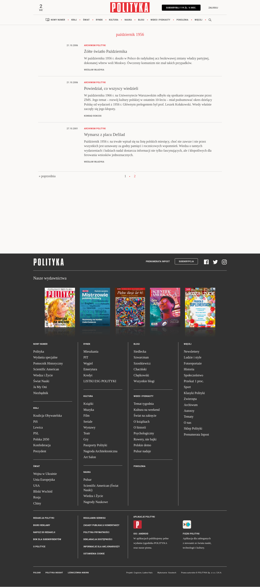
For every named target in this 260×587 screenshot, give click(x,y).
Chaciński (140, 369)
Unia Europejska (44, 480)
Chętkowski (141, 375)
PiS (35, 421)
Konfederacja (42, 445)
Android (144, 534)
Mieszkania (90, 351)
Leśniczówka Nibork (78, 573)
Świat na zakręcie (145, 415)
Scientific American (46, 369)
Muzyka (88, 410)
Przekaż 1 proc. (194, 381)
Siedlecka (140, 351)
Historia (189, 369)
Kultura (114, 20)
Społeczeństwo (193, 375)
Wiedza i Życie (43, 375)
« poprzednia (47, 176)
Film (86, 415)
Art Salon (89, 457)
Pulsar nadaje (142, 451)
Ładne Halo (147, 573)
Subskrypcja (186, 262)
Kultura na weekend (147, 410)
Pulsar (87, 480)
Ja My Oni (40, 387)
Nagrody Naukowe (95, 502)
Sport (187, 387)
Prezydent (39, 451)
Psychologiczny (144, 433)
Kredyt (87, 375)
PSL (36, 433)
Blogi (141, 20)
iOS (135, 534)
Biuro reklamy (41, 525)
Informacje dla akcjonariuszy (101, 547)
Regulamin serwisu (94, 518)
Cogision (137, 573)
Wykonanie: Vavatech (166, 573)
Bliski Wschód (42, 491)
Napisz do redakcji (44, 532)
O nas (187, 422)
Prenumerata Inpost (158, 262)
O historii (140, 427)
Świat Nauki (41, 381)
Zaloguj (213, 8)
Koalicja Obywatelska (47, 415)
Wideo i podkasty (160, 20)
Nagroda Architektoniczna (100, 451)
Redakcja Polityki (43, 518)
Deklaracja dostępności (97, 540)
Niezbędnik (40, 393)
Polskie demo (142, 445)
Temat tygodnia (144, 404)
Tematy (188, 417)
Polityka (38, 351)
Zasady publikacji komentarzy (101, 525)
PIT (85, 357)
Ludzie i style (192, 357)
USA (36, 486)
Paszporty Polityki (95, 445)
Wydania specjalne (45, 357)
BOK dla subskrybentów (47, 540)
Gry (85, 439)
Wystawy (89, 427)
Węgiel (88, 363)
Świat (86, 20)
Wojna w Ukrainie (45, 474)
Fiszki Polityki (191, 534)
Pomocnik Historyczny (48, 363)
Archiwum (191, 405)
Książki (88, 404)
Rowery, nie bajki (145, 439)
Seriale (87, 421)
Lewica (38, 427)
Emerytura (90, 369)
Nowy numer (58, 20)
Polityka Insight (54, 573)
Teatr (86, 433)
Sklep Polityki (193, 428)
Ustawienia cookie (94, 554)
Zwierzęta (190, 399)
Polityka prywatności (96, 532)
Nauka (128, 20)
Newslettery (191, 351)
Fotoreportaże (193, 363)
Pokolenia (182, 20)
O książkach (142, 421)
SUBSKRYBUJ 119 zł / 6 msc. (181, 8)
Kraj (74, 20)
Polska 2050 (41, 439)
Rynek (99, 20)
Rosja (37, 497)
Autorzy (189, 411)
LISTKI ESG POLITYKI (99, 381)
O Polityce (39, 547)
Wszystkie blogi (144, 381)
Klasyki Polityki (194, 393)
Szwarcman (141, 357)
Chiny (37, 503)
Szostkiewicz (142, 363)
